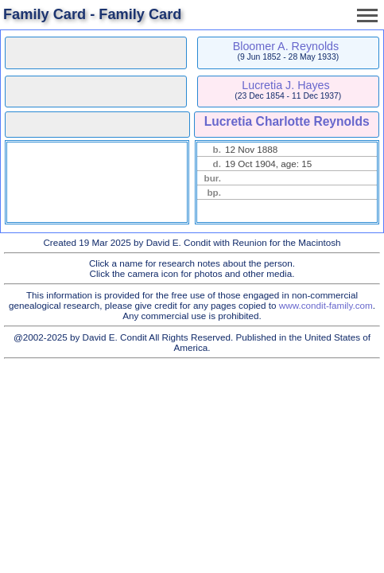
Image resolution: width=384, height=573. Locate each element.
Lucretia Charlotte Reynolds (287, 121)
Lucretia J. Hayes (285, 85)
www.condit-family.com (326, 305)
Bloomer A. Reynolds (286, 46)
